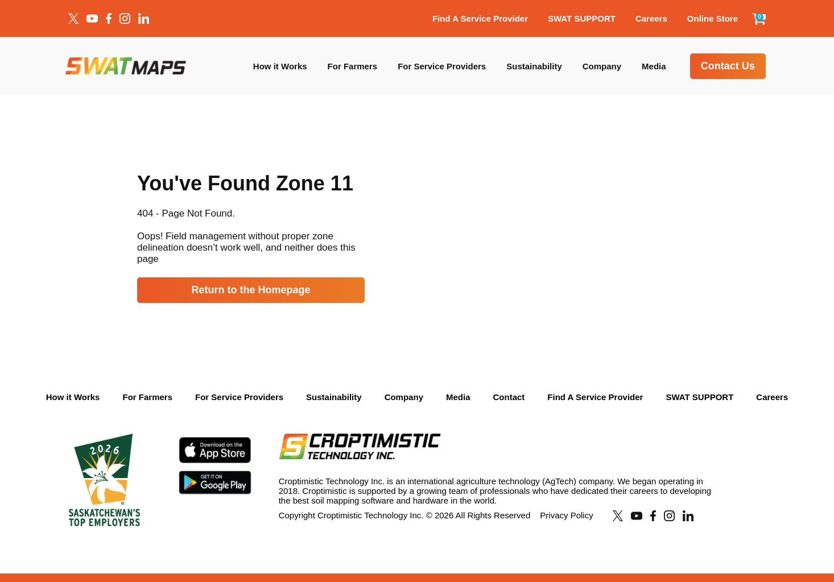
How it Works (280, 66)
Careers (651, 18)
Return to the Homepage (250, 290)
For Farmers (353, 66)
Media (654, 66)
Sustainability (534, 66)
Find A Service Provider (480, 18)
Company (602, 66)
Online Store (712, 18)
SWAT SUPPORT (582, 18)
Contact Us (728, 66)
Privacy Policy (566, 515)
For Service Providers (442, 66)
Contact (509, 397)
